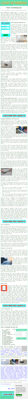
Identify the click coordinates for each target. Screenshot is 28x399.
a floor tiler (10, 353)
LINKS (16, 5)
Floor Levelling (9, 373)
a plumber (25, 354)
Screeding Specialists (16, 370)
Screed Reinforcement (9, 368)
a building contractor (15, 351)
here (25, 380)
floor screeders (4, 214)
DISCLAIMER (25, 5)
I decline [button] (20, 394)
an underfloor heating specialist (8, 350)
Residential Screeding (22, 374)
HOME (13, 5)
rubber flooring (16, 352)
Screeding (17, 369)
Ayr (16, 208)
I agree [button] (17, 394)
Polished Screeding (10, 367)
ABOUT (19, 5)
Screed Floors (8, 370)
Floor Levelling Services (8, 366)
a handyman (15, 349)
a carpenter (10, 354)
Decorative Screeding (18, 366)
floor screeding (16, 216)
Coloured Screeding (18, 367)
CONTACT (21, 5)
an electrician (20, 353)
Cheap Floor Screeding (18, 373)
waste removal (6, 352)
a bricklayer (6, 349)
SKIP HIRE (19, 354)
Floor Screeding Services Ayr (9, 327)
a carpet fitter (18, 348)
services (20, 217)
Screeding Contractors (19, 368)
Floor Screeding (23, 369)
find (4, 310)
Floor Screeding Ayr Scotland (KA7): (9, 12)
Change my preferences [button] (19, 396)
